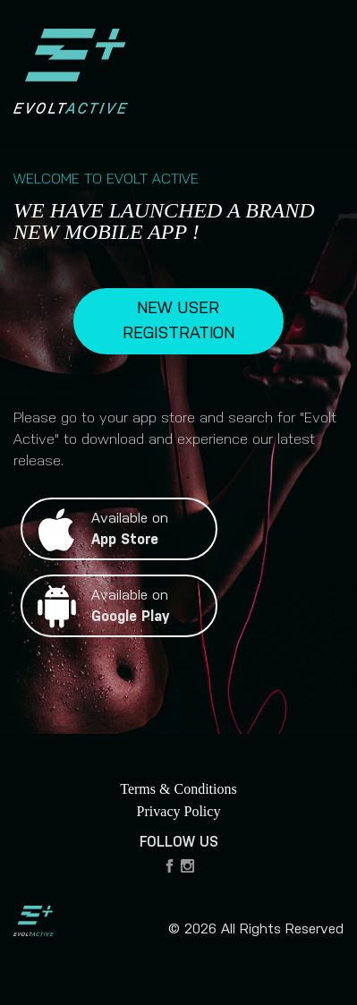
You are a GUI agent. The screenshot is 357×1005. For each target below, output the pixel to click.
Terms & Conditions (178, 788)
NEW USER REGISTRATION (178, 321)
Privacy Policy (179, 811)
